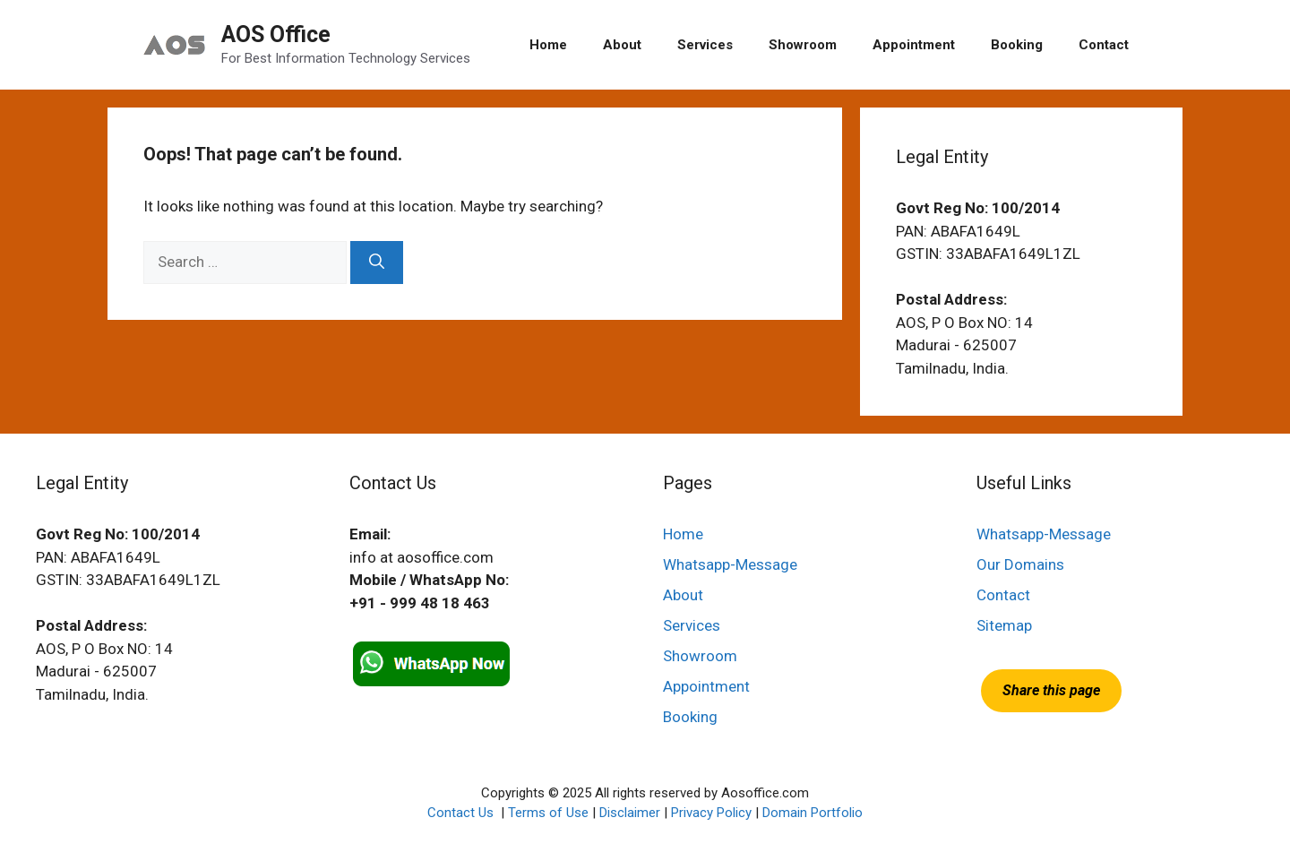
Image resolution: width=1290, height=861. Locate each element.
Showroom (803, 45)
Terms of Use (548, 813)
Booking (1017, 45)
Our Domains (1020, 564)
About (622, 45)
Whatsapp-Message (730, 564)
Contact (1104, 45)
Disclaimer (629, 813)
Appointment (914, 45)
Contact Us (462, 813)
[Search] (376, 262)
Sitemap (1004, 625)
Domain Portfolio (812, 813)
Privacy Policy (711, 813)
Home (548, 45)
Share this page (1051, 690)
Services (705, 45)
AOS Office (276, 34)
